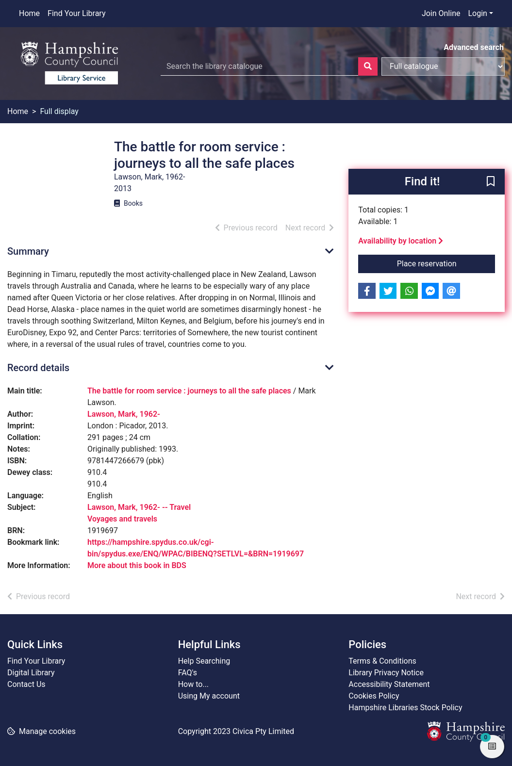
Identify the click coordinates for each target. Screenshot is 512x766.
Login (477, 13)
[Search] (368, 66)
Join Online (441, 13)
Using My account (209, 696)
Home (29, 13)
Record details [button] (38, 368)
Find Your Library (76, 13)
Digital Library (31, 672)
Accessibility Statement (388, 684)
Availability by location (400, 240)
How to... (193, 684)
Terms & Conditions (382, 661)
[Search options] (443, 66)
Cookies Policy (373, 696)
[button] (490, 182)
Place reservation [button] (446, 263)
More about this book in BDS (136, 565)
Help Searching (204, 661)
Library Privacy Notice (386, 672)
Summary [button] (28, 251)
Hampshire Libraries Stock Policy (405, 707)
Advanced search (474, 47)
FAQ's (187, 672)
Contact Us (26, 684)
